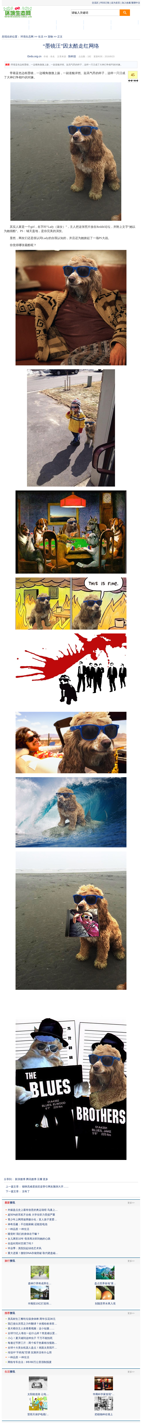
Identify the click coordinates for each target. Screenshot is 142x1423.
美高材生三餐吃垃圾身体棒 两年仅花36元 (31, 1318)
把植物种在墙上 (104, 1414)
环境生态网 (27, 36)
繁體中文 (135, 2)
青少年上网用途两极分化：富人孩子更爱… (32, 1219)
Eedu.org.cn (35, 56)
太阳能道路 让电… (38, 1394)
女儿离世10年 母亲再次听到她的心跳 (29, 1238)
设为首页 (115, 2)
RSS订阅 (104, 2)
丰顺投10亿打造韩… (40, 1303)
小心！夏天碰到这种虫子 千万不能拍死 (30, 1338)
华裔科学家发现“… (103, 1394)
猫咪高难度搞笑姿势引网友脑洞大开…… (45, 1186)
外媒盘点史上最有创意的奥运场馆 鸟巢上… (33, 1209)
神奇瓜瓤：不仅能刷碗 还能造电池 (27, 1224)
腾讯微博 (31, 1179)
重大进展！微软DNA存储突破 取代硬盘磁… (33, 1253)
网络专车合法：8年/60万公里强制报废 (30, 1362)
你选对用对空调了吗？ (21, 1243)
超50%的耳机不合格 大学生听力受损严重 (31, 1214)
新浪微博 (20, 1179)
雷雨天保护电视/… (38, 1414)
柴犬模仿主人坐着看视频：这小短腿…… (31, 1328)
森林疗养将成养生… (39, 1283)
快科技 (72, 56)
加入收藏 (126, 2)
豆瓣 (39, 1179)
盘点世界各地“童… (105, 1283)
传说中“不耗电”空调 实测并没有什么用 (30, 1352)
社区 (124, 27)
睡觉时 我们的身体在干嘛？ (24, 1233)
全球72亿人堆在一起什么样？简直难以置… (32, 1333)
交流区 (95, 2)
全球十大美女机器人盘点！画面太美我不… (32, 1347)
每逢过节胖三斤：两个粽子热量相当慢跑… (32, 1342)
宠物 (50, 36)
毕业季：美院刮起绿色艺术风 (24, 1248)
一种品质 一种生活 (18, 1229)
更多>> (131, 1203)
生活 (40, 36)
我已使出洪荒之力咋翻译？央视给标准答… (32, 1323)
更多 (45, 1179)
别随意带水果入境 (105, 1303)
